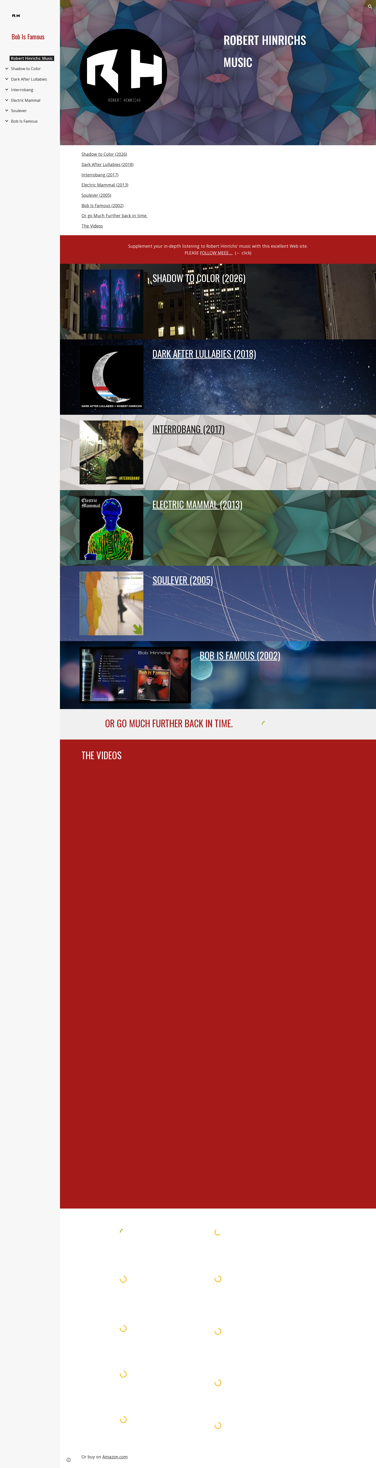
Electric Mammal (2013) (105, 185)
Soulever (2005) (96, 195)
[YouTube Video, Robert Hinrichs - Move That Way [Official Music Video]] (218, 1018)
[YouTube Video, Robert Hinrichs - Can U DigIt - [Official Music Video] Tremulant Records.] (218, 1143)
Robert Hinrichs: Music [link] (32, 58)
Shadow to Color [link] (26, 68)
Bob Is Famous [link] (24, 121)
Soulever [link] (19, 110)
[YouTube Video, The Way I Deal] (218, 859)
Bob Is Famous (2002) (102, 205)
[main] (277, 51)
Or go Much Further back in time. (114, 215)
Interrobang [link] (22, 89)
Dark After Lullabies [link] (29, 79)
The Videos (92, 226)
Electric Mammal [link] (25, 100)
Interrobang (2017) (100, 175)
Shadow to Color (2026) (104, 154)
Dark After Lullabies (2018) (108, 164)
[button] (370, 6)
